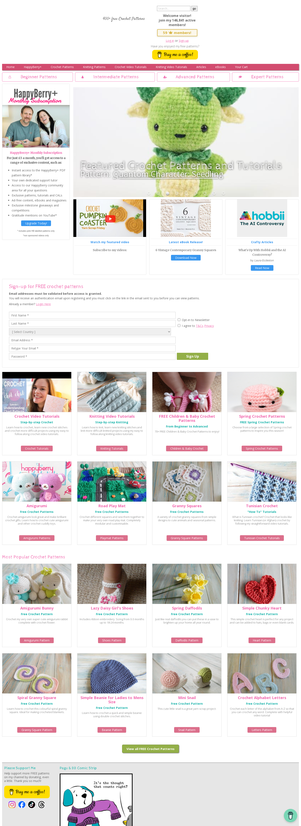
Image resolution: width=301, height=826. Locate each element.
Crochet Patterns (62, 67)
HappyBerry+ (33, 67)
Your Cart (241, 67)
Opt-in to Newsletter (195, 320)
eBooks (220, 67)
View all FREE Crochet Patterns (150, 749)
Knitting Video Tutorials (171, 67)
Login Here (43, 304)
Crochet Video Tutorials (131, 67)
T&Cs (199, 326)
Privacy (209, 326)
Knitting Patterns (94, 67)
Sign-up (184, 41)
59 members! (177, 32)
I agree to (188, 326)
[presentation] (208, 340)
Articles (201, 67)
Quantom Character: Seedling (168, 173)
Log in (170, 41)
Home (10, 67)
